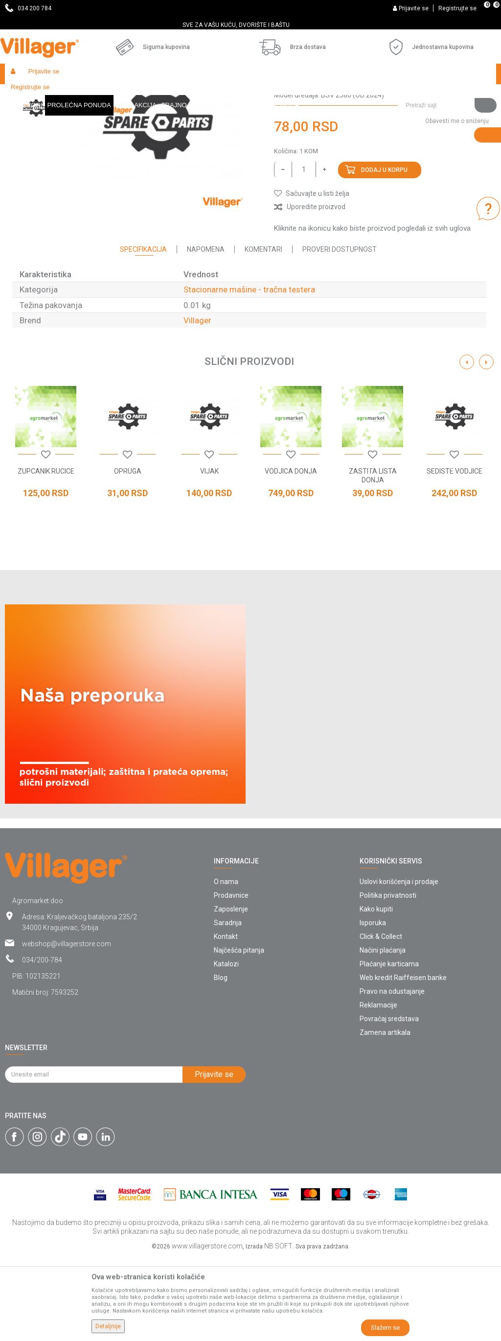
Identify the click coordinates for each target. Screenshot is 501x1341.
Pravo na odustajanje (392, 1075)
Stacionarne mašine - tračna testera (337, 94)
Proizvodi (63, 94)
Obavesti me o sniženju (457, 205)
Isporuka (373, 1007)
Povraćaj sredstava (389, 1103)
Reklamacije (378, 1089)
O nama (226, 966)
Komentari (263, 333)
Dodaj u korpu (384, 254)
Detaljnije (108, 1326)
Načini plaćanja (383, 1034)
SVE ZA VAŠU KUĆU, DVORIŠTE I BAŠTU (249, 25)
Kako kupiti (376, 993)
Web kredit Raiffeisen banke (403, 1062)
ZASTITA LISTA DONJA (373, 559)
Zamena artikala (385, 1117)
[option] (250, 25)
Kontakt (226, 1021)
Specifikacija (143, 333)
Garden (94, 94)
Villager (197, 404)
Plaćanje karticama (389, 1048)
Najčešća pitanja (239, 1034)
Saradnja (228, 1007)
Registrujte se (457, 8)
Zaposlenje (231, 993)
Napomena (206, 333)
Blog (221, 1062)
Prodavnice (231, 979)
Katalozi (226, 1048)
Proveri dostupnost (339, 333)
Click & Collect (381, 1021)
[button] (447, 74)
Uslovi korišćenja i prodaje (399, 966)
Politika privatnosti (388, 979)
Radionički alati (133, 94)
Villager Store (24, 94)
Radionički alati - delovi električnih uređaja (221, 94)
